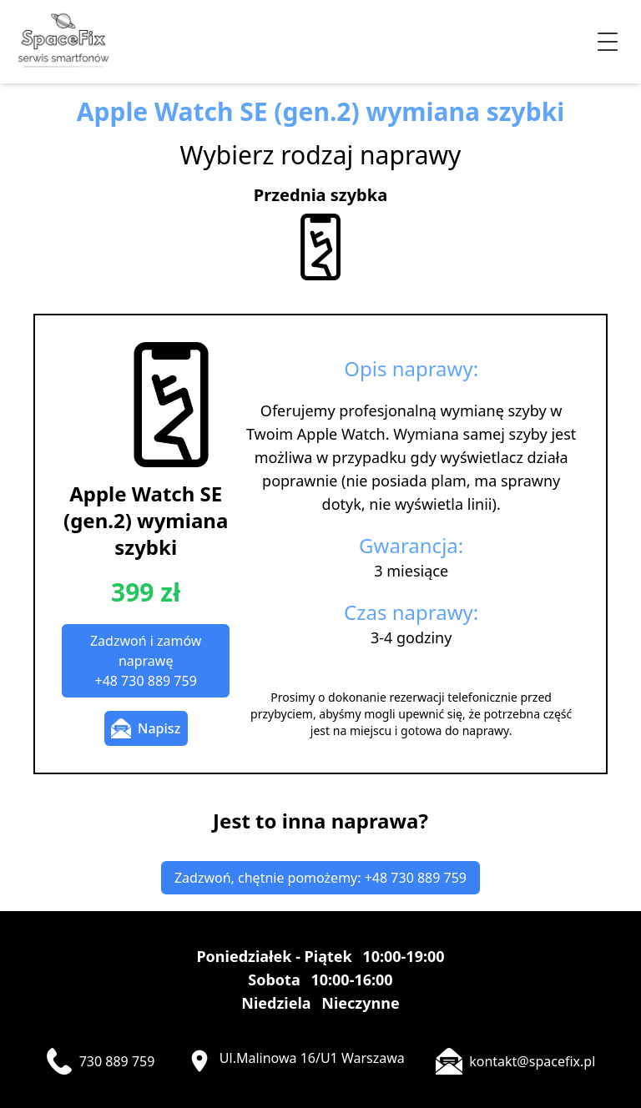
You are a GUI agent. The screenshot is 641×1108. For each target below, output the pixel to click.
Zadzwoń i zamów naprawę (145, 661)
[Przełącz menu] (608, 42)
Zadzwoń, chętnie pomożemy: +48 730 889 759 (320, 878)
